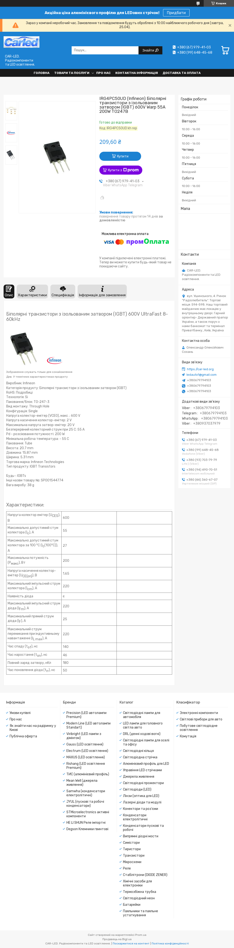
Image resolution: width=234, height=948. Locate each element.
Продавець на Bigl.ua (117, 939)
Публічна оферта (23, 736)
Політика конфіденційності (170, 943)
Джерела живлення (138, 777)
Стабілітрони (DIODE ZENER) (145, 875)
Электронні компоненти (199, 713)
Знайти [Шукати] (148, 50)
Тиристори (132, 849)
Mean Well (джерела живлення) (81, 783)
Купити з (123, 170)
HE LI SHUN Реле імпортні (86, 823)
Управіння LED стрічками (142, 770)
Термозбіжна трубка (139, 892)
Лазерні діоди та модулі (142, 802)
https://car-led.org (200, 369)
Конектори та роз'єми (140, 809)
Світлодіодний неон (139, 898)
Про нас (103, 73)
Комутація (188, 736)
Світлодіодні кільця (138, 751)
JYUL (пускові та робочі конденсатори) (85, 804)
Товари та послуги (71, 73)
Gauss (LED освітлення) (84, 744)
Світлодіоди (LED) (137, 789)
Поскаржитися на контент (131, 943)
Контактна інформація (136, 73)
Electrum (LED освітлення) (87, 751)
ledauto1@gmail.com (201, 374)
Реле (127, 868)
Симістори (131, 843)
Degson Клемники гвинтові (87, 829)
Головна (41, 73)
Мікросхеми (132, 862)
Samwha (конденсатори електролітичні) (85, 793)
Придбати (176, 12)
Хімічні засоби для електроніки (137, 883)
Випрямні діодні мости (140, 836)
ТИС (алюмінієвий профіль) (87, 774)
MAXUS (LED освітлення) (85, 757)
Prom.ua (140, 935)
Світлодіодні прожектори (143, 783)
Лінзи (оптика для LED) (141, 796)
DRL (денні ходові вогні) (141, 734)
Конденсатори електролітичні (135, 817)
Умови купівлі (20, 713)
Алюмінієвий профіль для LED (146, 764)
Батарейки (131, 905)
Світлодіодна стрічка (140, 757)
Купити (122, 156)
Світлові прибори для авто (201, 719)
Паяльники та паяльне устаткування (140, 913)
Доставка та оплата (182, 73)
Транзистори (133, 856)
